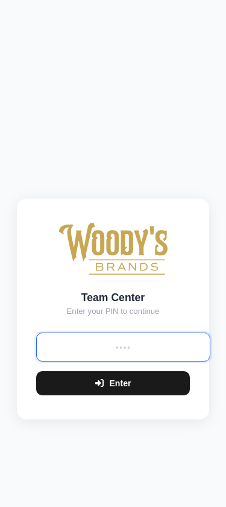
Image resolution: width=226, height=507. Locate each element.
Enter (113, 383)
